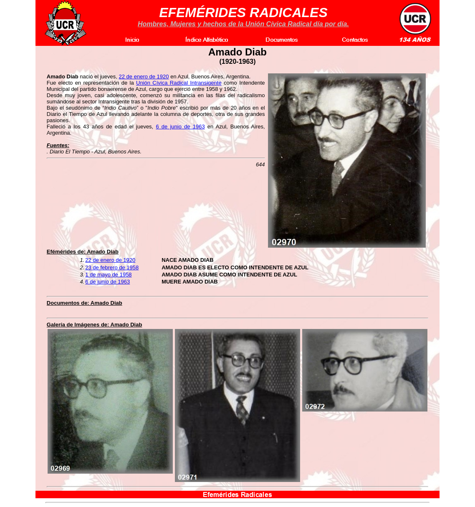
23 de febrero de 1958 (112, 267)
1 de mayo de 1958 (108, 274)
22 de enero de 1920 (144, 76)
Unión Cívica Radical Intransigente (179, 83)
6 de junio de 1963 (180, 126)
